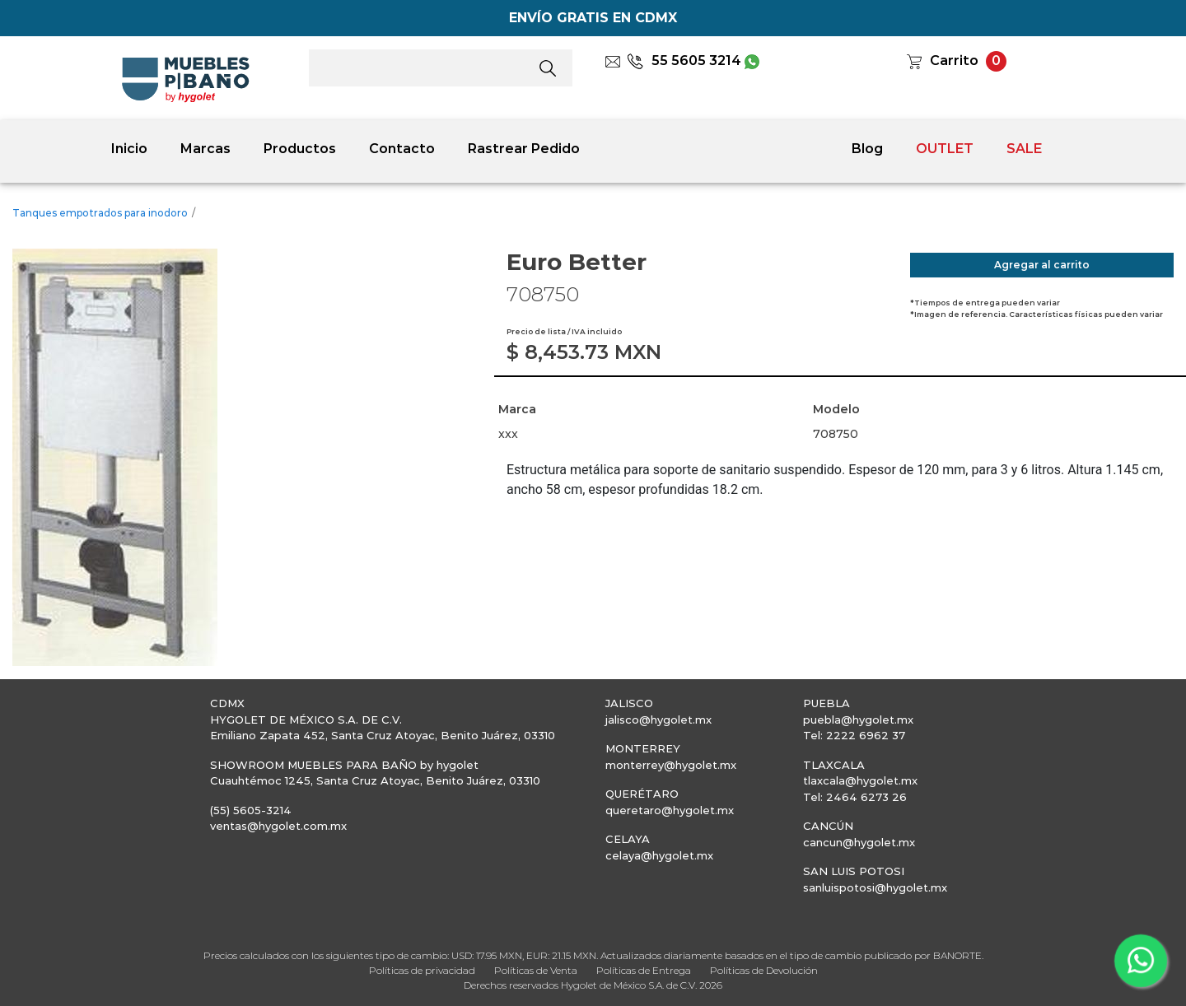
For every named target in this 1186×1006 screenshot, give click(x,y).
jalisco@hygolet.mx (658, 719)
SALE (1024, 148)
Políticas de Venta (535, 970)
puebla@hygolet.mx (858, 719)
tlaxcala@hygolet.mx (860, 780)
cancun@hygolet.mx (859, 842)
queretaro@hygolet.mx (669, 810)
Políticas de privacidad (422, 970)
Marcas (205, 148)
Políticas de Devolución (764, 970)
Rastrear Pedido (524, 148)
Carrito (954, 60)
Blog (867, 148)
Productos (300, 148)
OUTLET (945, 148)
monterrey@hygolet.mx (670, 764)
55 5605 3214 (684, 60)
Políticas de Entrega (643, 970)
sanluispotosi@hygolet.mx (875, 887)
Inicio (129, 148)
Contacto (402, 148)
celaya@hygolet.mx (659, 855)
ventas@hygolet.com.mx (278, 825)
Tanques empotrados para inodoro (100, 213)
